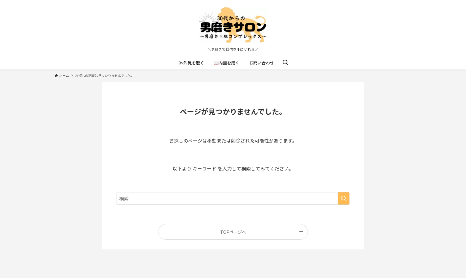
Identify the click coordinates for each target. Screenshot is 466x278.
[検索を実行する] (344, 198)
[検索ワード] (233, 198)
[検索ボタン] (285, 63)
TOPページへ (233, 232)
